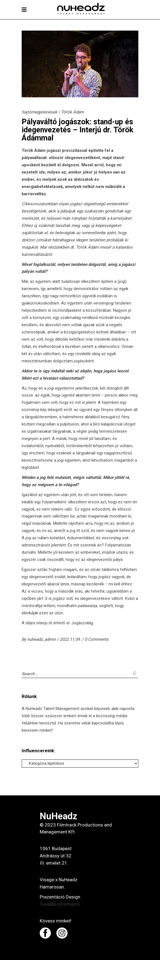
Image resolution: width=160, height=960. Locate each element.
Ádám (40, 150)
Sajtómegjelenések (39, 112)
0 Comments (97, 639)
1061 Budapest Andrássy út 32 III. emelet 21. (56, 856)
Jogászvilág (82, 622)
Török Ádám (72, 112)
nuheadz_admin (42, 639)
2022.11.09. (71, 639)
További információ (60, 904)
